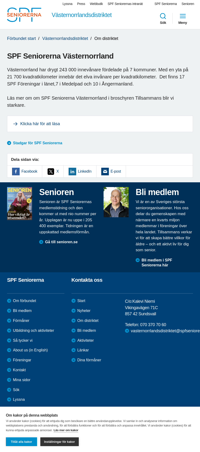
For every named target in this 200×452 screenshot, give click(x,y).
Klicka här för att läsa (40, 123)
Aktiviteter (85, 340)
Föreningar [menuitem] (22, 360)
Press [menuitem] (81, 4)
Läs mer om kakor (66, 430)
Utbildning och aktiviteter (33, 330)
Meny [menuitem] (182, 18)
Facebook (29, 171)
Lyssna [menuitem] (67, 4)
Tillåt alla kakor (21, 441)
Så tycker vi (23, 340)
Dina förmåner (89, 360)
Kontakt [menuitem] (19, 370)
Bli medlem (22, 311)
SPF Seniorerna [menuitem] (165, 4)
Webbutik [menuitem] (96, 4)
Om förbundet (24, 301)
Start (81, 301)
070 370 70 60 (153, 324)
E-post (116, 171)
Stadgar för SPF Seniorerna (37, 143)
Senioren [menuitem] (188, 4)
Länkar (83, 350)
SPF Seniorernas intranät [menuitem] (125, 4)
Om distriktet (88, 321)
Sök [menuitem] (163, 18)
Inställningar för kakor (59, 441)
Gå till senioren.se (61, 242)
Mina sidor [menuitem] (21, 380)
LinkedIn (84, 171)
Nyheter (84, 311)
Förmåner (21, 321)
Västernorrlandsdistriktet (65, 38)
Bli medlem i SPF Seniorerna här (157, 262)
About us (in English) (30, 350)
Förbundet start (21, 38)
